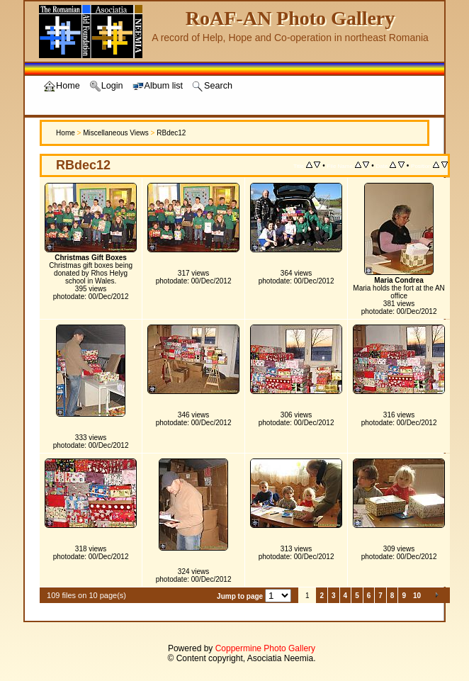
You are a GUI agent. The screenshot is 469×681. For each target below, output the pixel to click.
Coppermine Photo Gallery (265, 648)
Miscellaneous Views (116, 133)
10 (417, 596)
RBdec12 (171, 133)
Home (65, 133)
